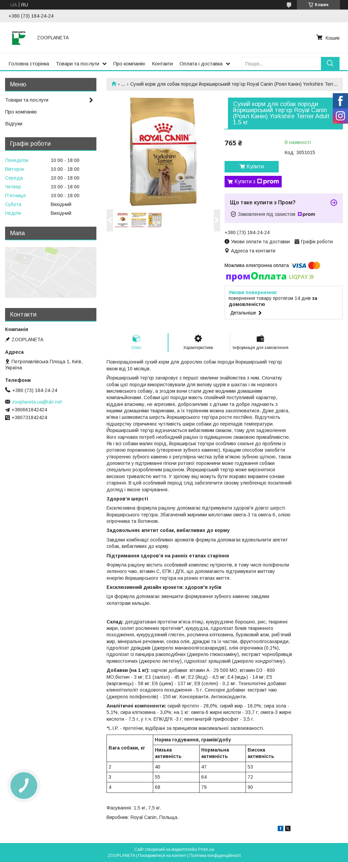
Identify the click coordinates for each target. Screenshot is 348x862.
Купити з (256, 182)
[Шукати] (330, 63)
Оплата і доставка (201, 63)
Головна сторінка (28, 63)
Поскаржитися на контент (162, 855)
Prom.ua (206, 849)
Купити (255, 166)
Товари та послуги (77, 63)
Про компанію (129, 63)
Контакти (162, 63)
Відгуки (13, 123)
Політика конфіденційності (215, 855)
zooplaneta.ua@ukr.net (37, 402)
